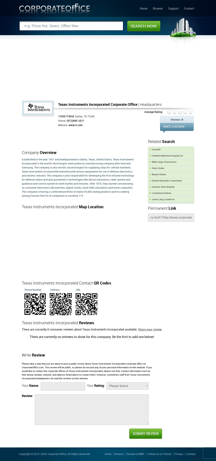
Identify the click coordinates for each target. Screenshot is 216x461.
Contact (189, 8)
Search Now (143, 26)
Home (143, 8)
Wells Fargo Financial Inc (164, 162)
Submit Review (145, 434)
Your (30, 385)
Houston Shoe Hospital (163, 187)
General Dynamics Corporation (167, 181)
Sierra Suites (158, 168)
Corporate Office (54, 10)
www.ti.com (76, 125)
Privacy (179, 454)
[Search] (71, 26)
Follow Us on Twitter (159, 454)
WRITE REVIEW (177, 128)
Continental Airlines (161, 193)
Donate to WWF (135, 454)
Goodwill (156, 149)
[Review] (92, 409)
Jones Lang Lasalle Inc (163, 199)
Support (173, 8)
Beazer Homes (159, 174)
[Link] (171, 217)
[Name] (63, 386)
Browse (158, 8)
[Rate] (128, 386)
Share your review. (150, 329)
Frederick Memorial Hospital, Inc (167, 156)
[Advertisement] (108, 73)
